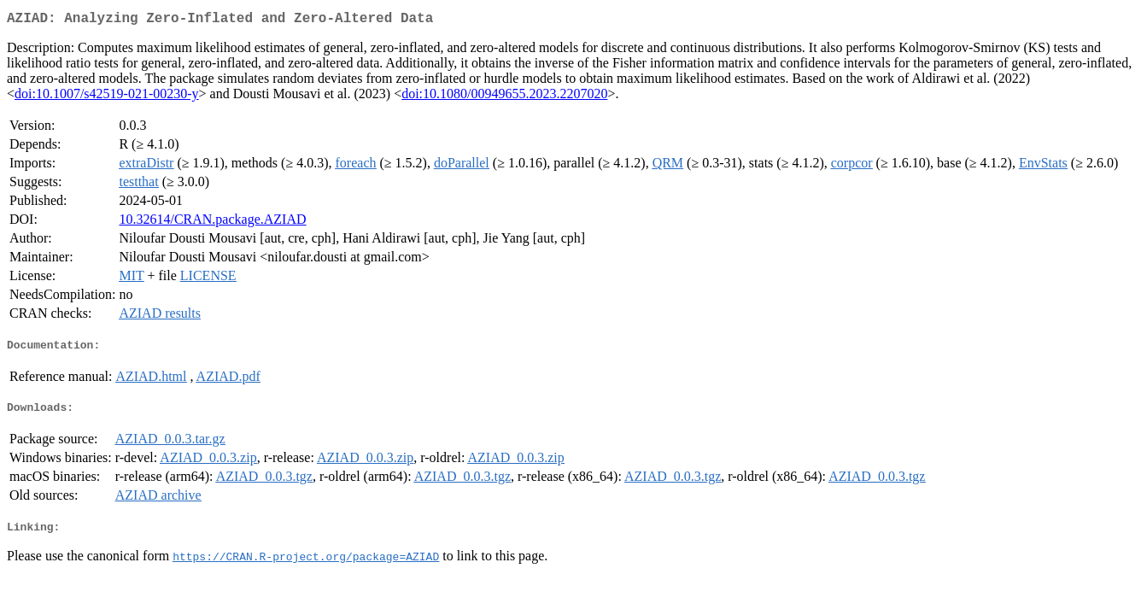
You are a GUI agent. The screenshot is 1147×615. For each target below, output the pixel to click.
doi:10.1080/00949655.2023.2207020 (504, 97)
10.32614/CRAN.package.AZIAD (212, 222)
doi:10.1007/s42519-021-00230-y (107, 97)
